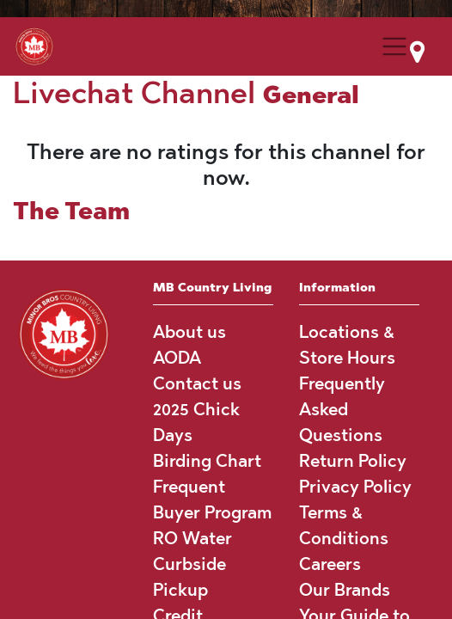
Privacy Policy (355, 486)
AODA (177, 357)
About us (189, 332)
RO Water (192, 538)
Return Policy (352, 460)
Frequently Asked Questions (342, 409)
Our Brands (344, 589)
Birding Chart (207, 460)
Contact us (197, 383)
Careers (330, 564)
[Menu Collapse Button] (394, 46)
